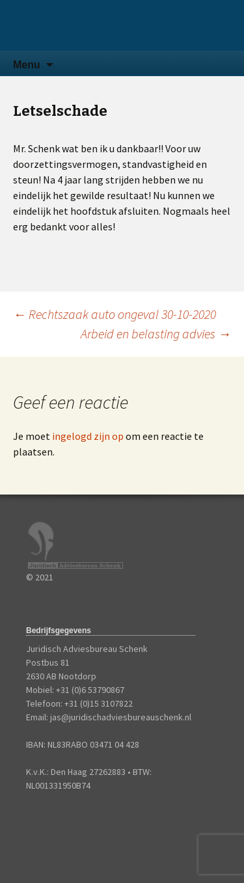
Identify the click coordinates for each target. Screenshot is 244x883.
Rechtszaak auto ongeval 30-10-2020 (114, 314)
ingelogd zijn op (88, 435)
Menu (26, 64)
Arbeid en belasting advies (156, 333)
